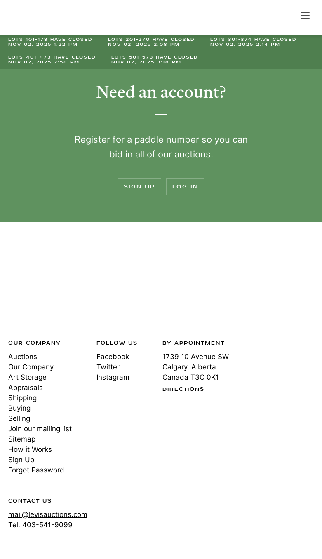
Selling (19, 418)
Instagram (112, 377)
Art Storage (27, 377)
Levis (35, 283)
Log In (185, 186)
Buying (19, 408)
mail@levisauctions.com (47, 514)
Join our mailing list (40, 429)
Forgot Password (36, 470)
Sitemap (21, 439)
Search (287, 15)
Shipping (22, 398)
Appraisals (25, 387)
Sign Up (139, 186)
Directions (183, 389)
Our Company (31, 367)
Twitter (108, 367)
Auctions (22, 356)
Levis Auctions (37, 17)
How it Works (30, 449)
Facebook (112, 356)
